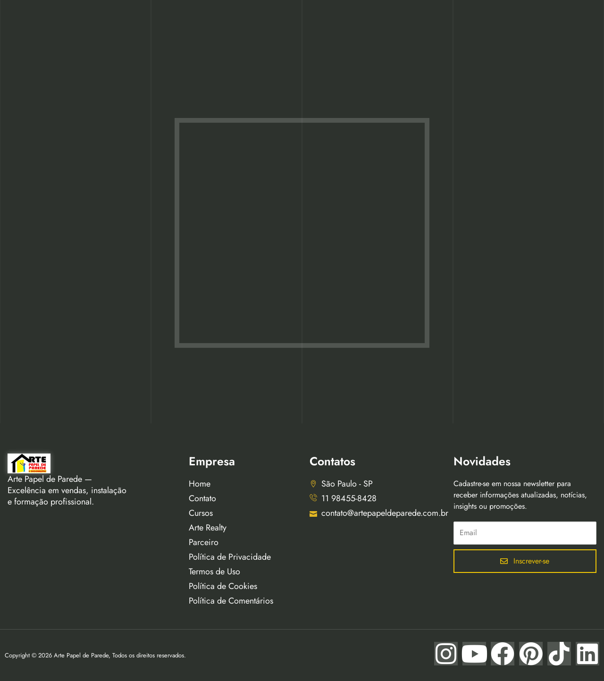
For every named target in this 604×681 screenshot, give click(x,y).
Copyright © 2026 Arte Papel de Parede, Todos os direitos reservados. (95, 655)
